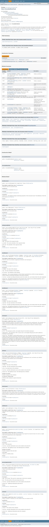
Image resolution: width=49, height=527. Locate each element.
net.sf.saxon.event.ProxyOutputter (12, 13)
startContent (10, 99)
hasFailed (19, 120)
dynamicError (16, 119)
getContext (34, 119)
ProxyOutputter (32, 125)
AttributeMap (35, 255)
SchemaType (25, 107)
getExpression (40, 119)
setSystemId (17, 134)
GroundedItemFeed (6, 59)
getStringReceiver (28, 133)
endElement (9, 86)
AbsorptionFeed (4, 21)
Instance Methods (13, 69)
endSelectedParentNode (25, 119)
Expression (13, 61)
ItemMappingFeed (19, 21)
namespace (9, 88)
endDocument (10, 83)
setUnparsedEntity (11, 95)
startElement (10, 107)
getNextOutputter (6, 127)
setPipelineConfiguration (8, 134)
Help (24, 1)
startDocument (10, 104)
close (11, 119)
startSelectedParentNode (15, 121)
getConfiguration (6, 133)
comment (9, 80)
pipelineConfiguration (7, 41)
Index (21, 1)
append (3, 119)
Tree (13, 1)
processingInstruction (12, 91)
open (23, 120)
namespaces (41, 133)
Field (9, 4)
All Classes (2, 3)
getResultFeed (5, 120)
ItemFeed (7, 25)
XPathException (29, 183)
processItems (28, 120)
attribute (9, 73)
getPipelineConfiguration (17, 133)
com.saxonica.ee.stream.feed (11, 7)
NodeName (14, 73)
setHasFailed (42, 120)
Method (15, 4)
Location (21, 74)
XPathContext (22, 59)
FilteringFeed (12, 21)
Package (6, 1)
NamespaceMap (5, 256)
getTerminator (13, 120)
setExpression (35, 120)
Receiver (16, 18)
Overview (2, 1)
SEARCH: (35, 3)
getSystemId (35, 133)
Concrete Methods (23, 69)
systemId (15, 41)
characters (9, 77)
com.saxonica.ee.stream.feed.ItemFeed (14, 14)
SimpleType (23, 73)
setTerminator (5, 121)
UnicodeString (16, 77)
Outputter (29, 39)
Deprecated (17, 1)
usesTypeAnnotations (18, 127)
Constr (11, 4)
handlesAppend (5, 146)
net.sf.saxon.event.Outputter (9, 12)
